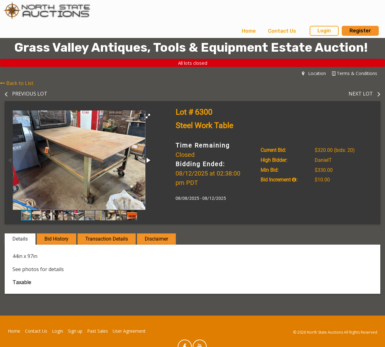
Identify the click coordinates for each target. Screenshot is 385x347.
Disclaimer (156, 239)
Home (249, 31)
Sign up (75, 331)
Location (314, 73)
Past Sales (97, 331)
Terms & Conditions (354, 73)
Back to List (16, 83)
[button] (148, 116)
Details (20, 239)
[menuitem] (249, 31)
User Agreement (129, 331)
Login (324, 31)
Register (360, 31)
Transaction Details (106, 239)
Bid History (56, 239)
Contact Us (282, 31)
